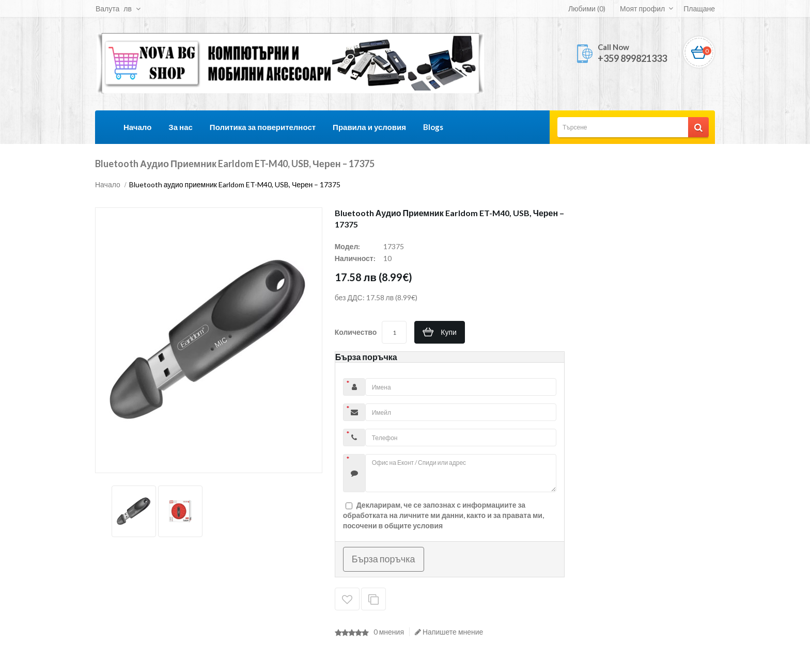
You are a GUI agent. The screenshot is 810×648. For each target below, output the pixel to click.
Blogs (433, 127)
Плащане (699, 8)
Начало (137, 127)
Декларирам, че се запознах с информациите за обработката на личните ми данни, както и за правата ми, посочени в (443, 515)
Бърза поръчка (383, 558)
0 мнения (388, 631)
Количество (356, 332)
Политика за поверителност (263, 127)
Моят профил (642, 8)
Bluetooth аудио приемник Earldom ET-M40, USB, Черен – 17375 (235, 184)
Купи (449, 332)
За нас (180, 127)
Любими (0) (586, 8)
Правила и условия (369, 127)
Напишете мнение (449, 631)
